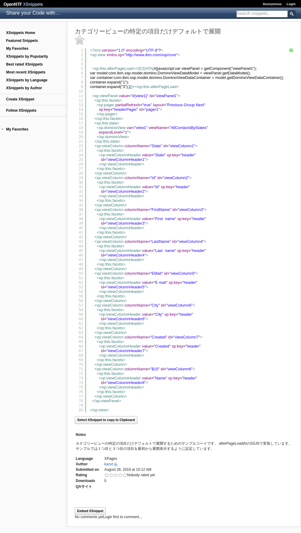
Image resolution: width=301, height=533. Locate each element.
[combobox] (262, 14)
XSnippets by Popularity (27, 56)
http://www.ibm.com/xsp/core (151, 55)
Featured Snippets (22, 41)
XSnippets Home (20, 33)
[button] (2, 129)
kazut (108, 464)
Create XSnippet (20, 99)
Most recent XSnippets (25, 72)
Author (82, 464)
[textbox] (262, 13)
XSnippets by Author (24, 88)
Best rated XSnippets (24, 64)
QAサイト (84, 486)
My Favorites (17, 48)
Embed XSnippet (90, 511)
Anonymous (272, 4)
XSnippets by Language (26, 80)
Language (84, 459)
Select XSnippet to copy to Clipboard (106, 420)
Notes (81, 435)
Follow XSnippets (21, 110)
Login (291, 4)
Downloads (85, 481)
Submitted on (87, 469)
